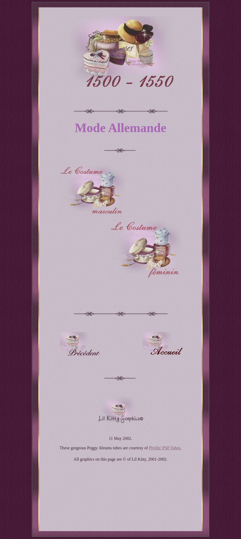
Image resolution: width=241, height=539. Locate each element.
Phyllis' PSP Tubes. (165, 448)
